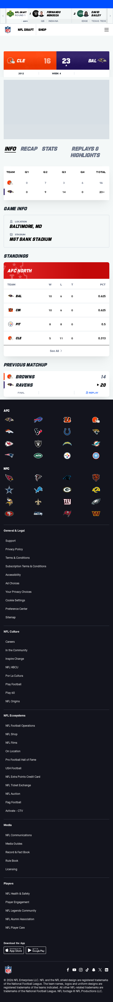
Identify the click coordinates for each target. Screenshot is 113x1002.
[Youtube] (74, 970)
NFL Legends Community (21, 910)
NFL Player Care (15, 927)
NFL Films (11, 742)
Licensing (11, 869)
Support (11, 540)
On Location (13, 751)
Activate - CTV (14, 810)
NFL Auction (13, 793)
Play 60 (10, 692)
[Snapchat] (93, 970)
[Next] (110, 15)
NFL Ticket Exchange (18, 785)
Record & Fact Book (18, 852)
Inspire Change (15, 658)
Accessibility (13, 574)
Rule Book (12, 860)
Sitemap (11, 617)
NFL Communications (19, 835)
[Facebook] (68, 970)
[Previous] (3, 15)
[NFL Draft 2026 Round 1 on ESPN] (17, 15)
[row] (56, 296)
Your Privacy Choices (19, 591)
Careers (10, 641)
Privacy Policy (14, 549)
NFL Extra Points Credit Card (23, 776)
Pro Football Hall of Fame (21, 759)
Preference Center (16, 608)
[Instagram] (81, 970)
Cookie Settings (15, 600)
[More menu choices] (106, 29)
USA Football (13, 768)
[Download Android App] (36, 950)
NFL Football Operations (20, 725)
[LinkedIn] (106, 970)
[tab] (10, 149)
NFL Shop (11, 734)
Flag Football (13, 802)
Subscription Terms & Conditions (26, 566)
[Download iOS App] (14, 950)
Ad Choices (12, 583)
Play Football (13, 684)
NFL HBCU (12, 667)
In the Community (16, 650)
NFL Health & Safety (18, 893)
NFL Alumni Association (20, 919)
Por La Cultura (14, 675)
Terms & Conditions (18, 557)
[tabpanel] (56, 281)
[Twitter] (100, 970)
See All (56, 351)
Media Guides (14, 843)
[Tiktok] (87, 970)
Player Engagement (17, 902)
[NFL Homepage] (8, 30)
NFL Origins (13, 701)
